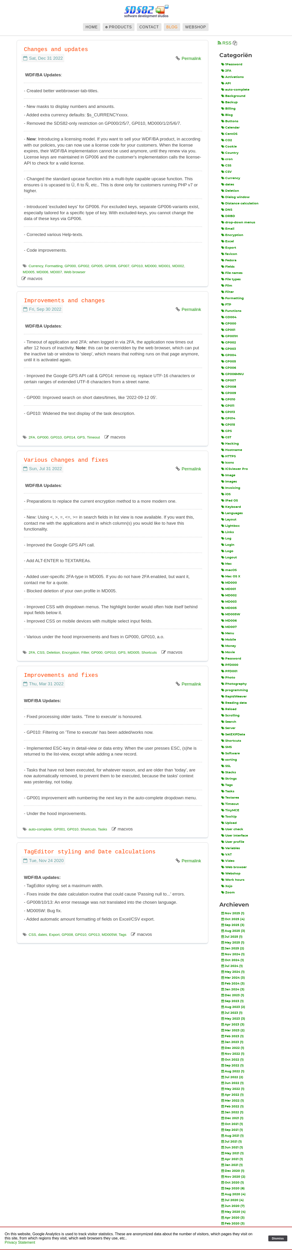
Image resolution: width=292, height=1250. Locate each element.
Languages (232, 513)
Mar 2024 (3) (233, 977)
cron (227, 159)
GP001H (229, 336)
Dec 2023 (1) (232, 995)
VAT (226, 854)
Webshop (195, 27)
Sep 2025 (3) (232, 925)
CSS (41, 652)
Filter (85, 652)
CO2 (226, 140)
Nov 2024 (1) (233, 954)
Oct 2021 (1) (232, 1124)
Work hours (232, 879)
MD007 (56, 272)
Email (227, 228)
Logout (229, 557)
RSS (224, 43)
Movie (228, 652)
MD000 (151, 266)
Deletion (53, 652)
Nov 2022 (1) (232, 1053)
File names (232, 273)
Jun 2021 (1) (232, 1147)
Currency (36, 266)
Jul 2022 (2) (232, 1077)
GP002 (83, 266)
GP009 (228, 393)
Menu (227, 633)
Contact (149, 27)
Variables (230, 848)
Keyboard (231, 507)
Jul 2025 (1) (232, 936)
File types (231, 279)
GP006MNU (232, 374)
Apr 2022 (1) (232, 1094)
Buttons (229, 121)
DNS (226, 209)
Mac (226, 563)
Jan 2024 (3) (232, 989)
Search (228, 721)
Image (228, 475)
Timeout (93, 437)
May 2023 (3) (233, 1018)
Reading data (234, 702)
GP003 (228, 348)
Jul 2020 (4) (232, 1200)
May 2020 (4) (233, 1211)
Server (228, 728)
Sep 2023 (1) (232, 1001)
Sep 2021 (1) (232, 1130)
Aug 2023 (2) (233, 1007)
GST (226, 437)
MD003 (229, 601)
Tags (122, 935)
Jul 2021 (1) (231, 1141)
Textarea (230, 797)
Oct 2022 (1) (232, 1059)
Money (228, 646)
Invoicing (230, 488)
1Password (231, 64)
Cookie (229, 146)
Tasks (102, 829)
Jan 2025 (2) (232, 948)
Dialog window (235, 197)
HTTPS (228, 456)
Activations (232, 77)
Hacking (230, 443)
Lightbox (230, 525)
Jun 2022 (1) (232, 1083)
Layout (228, 519)
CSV (226, 171)
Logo (227, 551)
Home (92, 27)
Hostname (231, 450)
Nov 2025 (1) (232, 913)
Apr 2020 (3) (233, 1217)
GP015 (228, 424)
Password (231, 658)
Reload (228, 709)
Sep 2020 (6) (233, 1188)
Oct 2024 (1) (232, 960)
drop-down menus (238, 222)
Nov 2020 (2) (233, 1176)
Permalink (191, 58)
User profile (232, 842)
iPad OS (229, 500)
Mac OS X (230, 576)
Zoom (228, 892)
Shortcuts (149, 652)
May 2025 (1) (232, 942)
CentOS (229, 134)
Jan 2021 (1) (232, 1165)
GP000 (70, 266)
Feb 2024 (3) (233, 983)
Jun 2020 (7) (233, 1206)
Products (120, 27)
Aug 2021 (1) (232, 1135)
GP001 (59, 829)
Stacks (228, 772)
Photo (228, 677)
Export (54, 935)
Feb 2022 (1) (232, 1106)
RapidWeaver (234, 696)
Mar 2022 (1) (232, 1100)
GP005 (97, 266)
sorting (229, 759)
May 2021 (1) (232, 1153)
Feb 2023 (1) (232, 1036)
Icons (227, 462)
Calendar (230, 127)
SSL (226, 766)
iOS (226, 494)
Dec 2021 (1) (232, 1118)
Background (233, 96)
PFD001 (229, 671)
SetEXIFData (233, 734)
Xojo (226, 886)
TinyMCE (230, 810)
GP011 (227, 405)
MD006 (42, 272)
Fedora (228, 260)
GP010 (137, 266)
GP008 (67, 935)
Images (229, 481)
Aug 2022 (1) (232, 1071)
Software (230, 753)
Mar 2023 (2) (233, 1030)
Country (230, 153)
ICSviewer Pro (234, 469)
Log (226, 538)
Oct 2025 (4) (233, 919)
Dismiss (278, 1238)
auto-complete (40, 829)
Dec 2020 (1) (232, 1171)
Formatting (54, 266)
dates (42, 935)
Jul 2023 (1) (232, 1012)
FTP (226, 304)
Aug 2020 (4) (233, 1194)
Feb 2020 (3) (233, 1223)
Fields (228, 266)
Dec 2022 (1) (232, 1048)
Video (228, 861)
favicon (229, 254)
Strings (229, 778)
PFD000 (229, 665)
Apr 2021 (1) (232, 1159)
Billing (228, 108)
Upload (229, 823)
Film (226, 285)
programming (234, 690)
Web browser (74, 272)
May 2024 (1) (233, 971)
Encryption (70, 652)
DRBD (228, 216)
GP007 (123, 266)
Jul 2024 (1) (232, 966)
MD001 (164, 266)
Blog (172, 27)
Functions (231, 311)
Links (227, 532)
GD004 (228, 317)
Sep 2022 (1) (232, 1065)
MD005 (28, 272)
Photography (234, 684)
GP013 (94, 935)
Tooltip (229, 816)
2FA (32, 437)
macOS (229, 570)
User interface (234, 835)
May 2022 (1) (232, 1089)
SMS (226, 747)
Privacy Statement (20, 1242)
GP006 (110, 266)
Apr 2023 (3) (232, 1024)
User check (232, 829)
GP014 (69, 437)
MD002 (178, 266)
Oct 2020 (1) (232, 1182)
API (226, 83)
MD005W (109, 935)
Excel (227, 241)
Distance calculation (239, 203)
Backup (229, 102)
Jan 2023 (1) (232, 1042)
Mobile (228, 639)
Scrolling (230, 715)
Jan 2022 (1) (232, 1112)
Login (227, 544)
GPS (81, 437)
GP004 (228, 355)
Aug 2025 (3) (233, 931)
